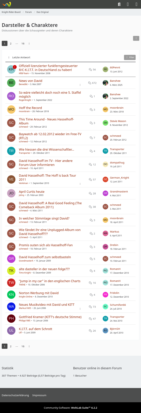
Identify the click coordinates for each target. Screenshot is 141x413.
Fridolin (114, 292)
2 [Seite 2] (10, 43)
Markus (114, 231)
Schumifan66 (118, 304)
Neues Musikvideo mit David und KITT (46, 304)
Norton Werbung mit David (39, 293)
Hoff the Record (30, 108)
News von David (30, 81)
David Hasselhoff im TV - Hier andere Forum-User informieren (45, 163)
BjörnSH (115, 328)
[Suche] (119, 4)
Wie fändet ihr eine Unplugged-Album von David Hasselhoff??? (50, 232)
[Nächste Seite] (29, 43)
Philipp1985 (24, 320)
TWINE (22, 284)
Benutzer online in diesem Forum (97, 368)
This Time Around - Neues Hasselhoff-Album (46, 121)
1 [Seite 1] (4, 43)
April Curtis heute (31, 191)
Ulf (20, 332)
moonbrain (24, 111)
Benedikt (23, 84)
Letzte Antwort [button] (21, 57)
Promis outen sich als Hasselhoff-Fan (46, 245)
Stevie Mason (118, 121)
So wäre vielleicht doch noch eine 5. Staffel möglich (50, 94)
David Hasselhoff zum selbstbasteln (45, 257)
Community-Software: (70, 407)
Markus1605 (25, 308)
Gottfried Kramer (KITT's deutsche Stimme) (50, 317)
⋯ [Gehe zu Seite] (16, 43)
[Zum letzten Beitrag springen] (105, 69)
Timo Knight (25, 272)
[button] (136, 38)
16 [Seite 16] (22, 43)
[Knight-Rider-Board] (6, 4)
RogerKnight (25, 100)
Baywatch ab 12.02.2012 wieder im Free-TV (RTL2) (50, 136)
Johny (21, 195)
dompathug (117, 162)
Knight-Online (25, 296)
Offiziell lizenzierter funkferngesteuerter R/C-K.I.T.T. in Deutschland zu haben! (48, 68)
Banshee (115, 80)
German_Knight (119, 177)
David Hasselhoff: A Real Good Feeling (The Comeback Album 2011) (50, 205)
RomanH (115, 269)
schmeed (23, 126)
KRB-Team (24, 73)
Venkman (23, 183)
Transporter (24, 152)
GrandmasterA (119, 191)
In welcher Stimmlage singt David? (44, 218)
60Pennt (115, 67)
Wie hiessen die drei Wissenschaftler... (46, 149)
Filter (129, 57)
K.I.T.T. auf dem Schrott (35, 329)
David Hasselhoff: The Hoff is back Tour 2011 (47, 177)
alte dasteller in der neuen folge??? (44, 269)
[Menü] (136, 4)
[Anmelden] (127, 4)
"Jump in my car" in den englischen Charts (49, 281)
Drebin (114, 245)
